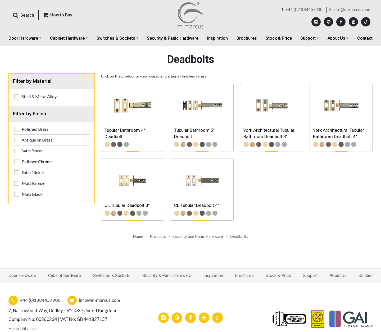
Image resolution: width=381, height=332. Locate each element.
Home (138, 236)
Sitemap (29, 328)
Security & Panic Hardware (172, 38)
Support (310, 275)
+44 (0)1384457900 (304, 9)
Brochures (247, 38)
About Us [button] (336, 38)
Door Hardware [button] (23, 38)
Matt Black (32, 194)
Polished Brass (35, 128)
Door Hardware (22, 275)
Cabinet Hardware (64, 275)
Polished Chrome (37, 161)
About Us (338, 275)
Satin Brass (32, 150)
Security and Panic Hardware (198, 236)
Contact (365, 38)
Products (158, 236)
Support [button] (308, 38)
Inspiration (217, 38)
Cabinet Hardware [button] (67, 38)
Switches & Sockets (111, 275)
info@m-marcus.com (352, 9)
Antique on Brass (37, 139)
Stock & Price (279, 38)
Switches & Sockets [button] (116, 38)
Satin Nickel (33, 172)
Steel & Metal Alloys (40, 96)
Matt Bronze (33, 183)
